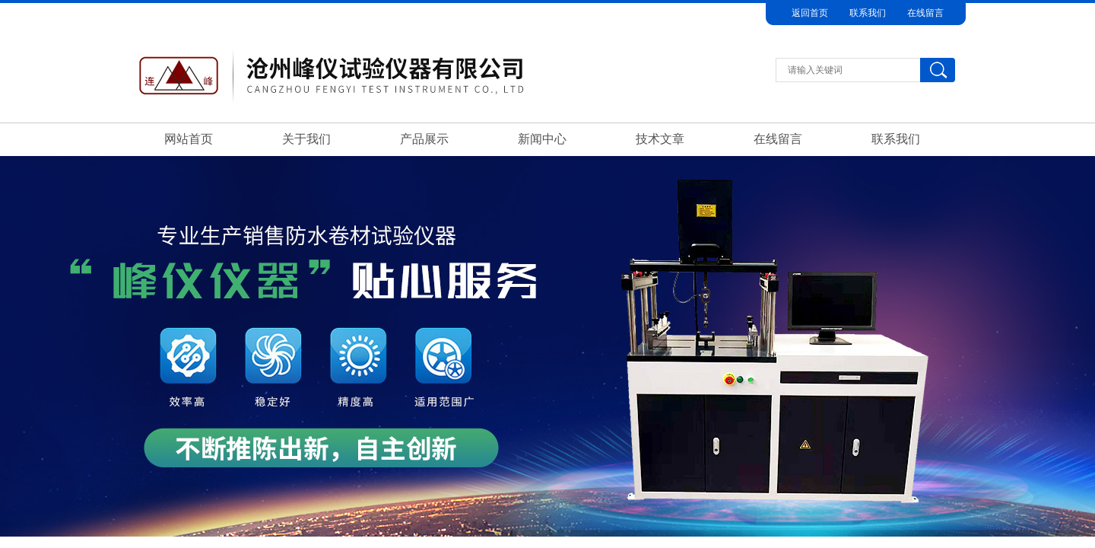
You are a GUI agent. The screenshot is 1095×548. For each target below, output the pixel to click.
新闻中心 (542, 138)
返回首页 (810, 13)
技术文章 (660, 138)
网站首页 (188, 138)
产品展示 (424, 138)
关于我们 (306, 138)
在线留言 (925, 13)
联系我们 (867, 13)
